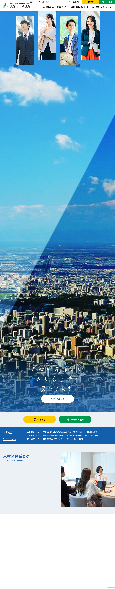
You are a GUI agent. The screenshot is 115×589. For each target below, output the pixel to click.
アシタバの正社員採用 (72, 2)
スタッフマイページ (57, 2)
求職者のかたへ (62, 7)
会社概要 (95, 7)
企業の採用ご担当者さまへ (80, 7)
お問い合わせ (106, 7)
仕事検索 (90, 2)
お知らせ (30, 2)
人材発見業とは (49, 7)
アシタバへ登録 (107, 2)
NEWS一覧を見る (9, 438)
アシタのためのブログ (43, 2)
